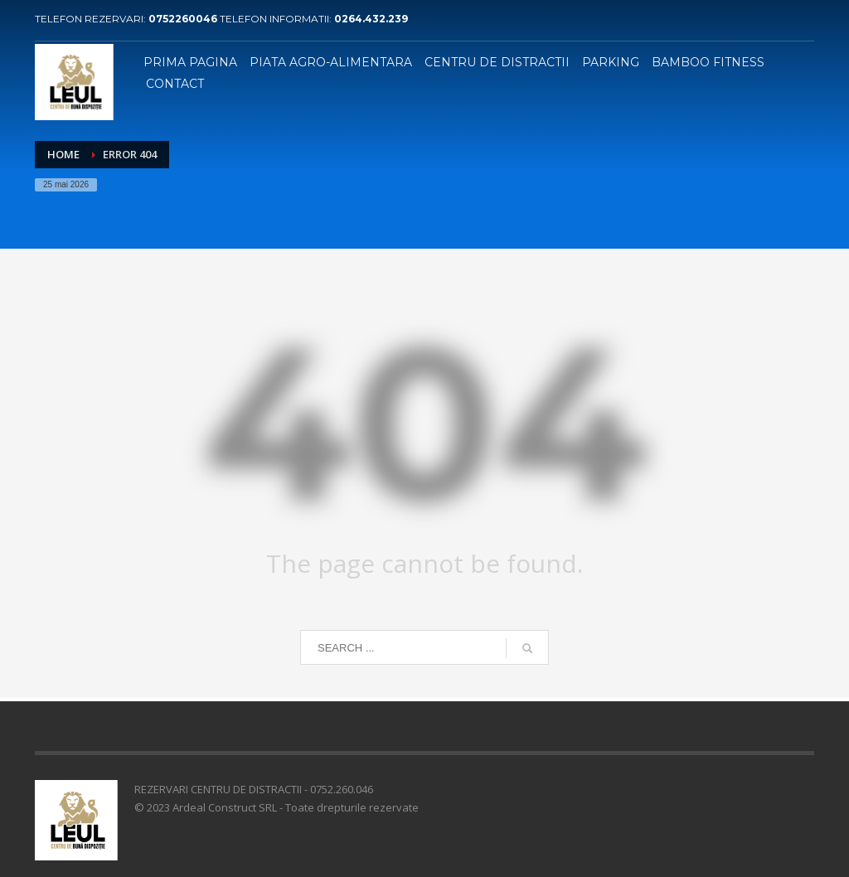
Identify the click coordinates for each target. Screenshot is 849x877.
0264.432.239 (371, 18)
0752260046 (184, 18)
